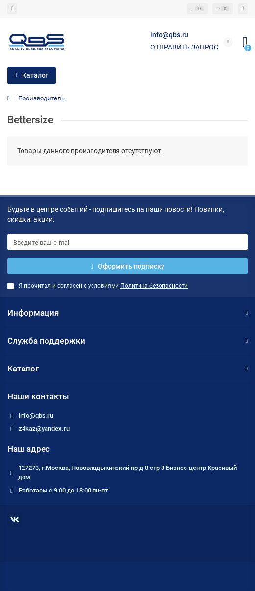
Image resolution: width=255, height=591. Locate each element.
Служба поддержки (127, 340)
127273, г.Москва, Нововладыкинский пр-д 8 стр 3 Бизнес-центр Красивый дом (127, 472)
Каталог (127, 368)
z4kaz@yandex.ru (44, 428)
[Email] (127, 242)
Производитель (41, 98)
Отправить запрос (184, 47)
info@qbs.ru (36, 415)
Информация (127, 313)
